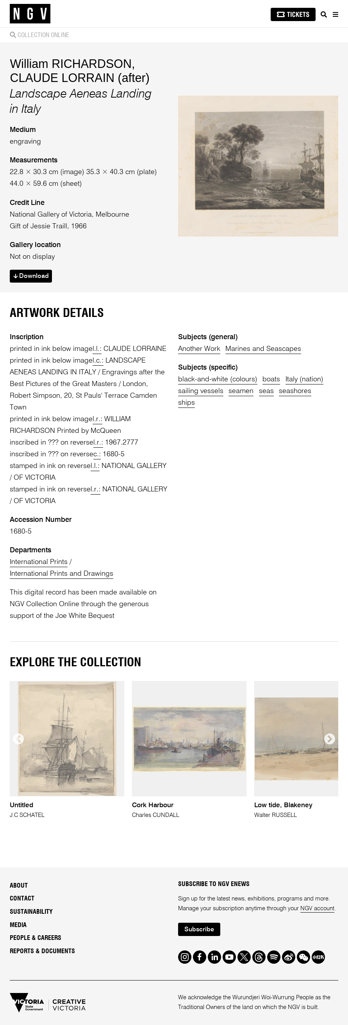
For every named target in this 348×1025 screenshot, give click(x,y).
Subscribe (199, 930)
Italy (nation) (304, 379)
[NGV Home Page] (30, 14)
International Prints (39, 562)
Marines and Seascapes (263, 348)
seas (266, 391)
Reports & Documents (42, 951)
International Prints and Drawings (61, 573)
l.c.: (98, 360)
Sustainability (31, 912)
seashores (295, 391)
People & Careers (35, 938)
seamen (240, 391)
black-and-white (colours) (217, 379)
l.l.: (97, 348)
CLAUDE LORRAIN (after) (79, 77)
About (19, 886)
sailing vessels (200, 391)
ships (186, 402)
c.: (97, 454)
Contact (22, 898)
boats (271, 379)
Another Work (199, 348)
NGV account (317, 908)
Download (31, 276)
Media (18, 925)
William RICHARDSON (71, 63)
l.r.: (97, 419)
